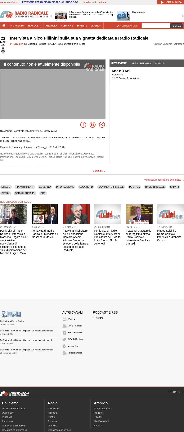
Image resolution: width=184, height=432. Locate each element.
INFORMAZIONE (65, 187)
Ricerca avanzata (129, 25)
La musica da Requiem (14, 425)
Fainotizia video (75, 353)
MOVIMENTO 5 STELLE (111, 187)
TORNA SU (174, 392)
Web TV (71, 319)
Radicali (98, 425)
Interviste (52, 425)
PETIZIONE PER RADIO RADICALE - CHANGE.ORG (50, 2)
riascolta (34, 25)
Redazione (7, 421)
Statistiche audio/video (59, 430)
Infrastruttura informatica (14, 430)
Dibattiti (98, 417)
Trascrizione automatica (148, 63)
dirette (82, 25)
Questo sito (8, 412)
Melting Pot (73, 346)
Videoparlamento (102, 408)
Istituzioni (99, 412)
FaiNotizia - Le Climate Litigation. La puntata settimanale (26, 331)
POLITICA (134, 187)
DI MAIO (6, 187)
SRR (43, 193)
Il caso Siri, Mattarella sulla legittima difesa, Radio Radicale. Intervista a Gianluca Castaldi (138, 237)
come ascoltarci (9, 2)
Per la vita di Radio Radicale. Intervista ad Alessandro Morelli (45, 234)
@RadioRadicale (76, 339)
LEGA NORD (86, 187)
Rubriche (99, 318)
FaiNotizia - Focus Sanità (12, 321)
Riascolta (52, 412)
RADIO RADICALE (154, 187)
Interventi (119, 63)
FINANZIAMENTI (25, 187)
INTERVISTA (17, 44)
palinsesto (17, 25)
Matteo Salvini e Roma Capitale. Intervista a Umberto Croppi (169, 235)
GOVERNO (45, 187)
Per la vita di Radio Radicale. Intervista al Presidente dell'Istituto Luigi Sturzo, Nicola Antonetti (107, 237)
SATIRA (6, 193)
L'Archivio (7, 417)
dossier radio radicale (94, 2)
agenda (96, 25)
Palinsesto (53, 408)
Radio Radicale (75, 326)
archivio (51, 25)
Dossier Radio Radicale (14, 408)
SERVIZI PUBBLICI (25, 193)
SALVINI (174, 187)
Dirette (51, 417)
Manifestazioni (101, 421)
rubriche (67, 25)
